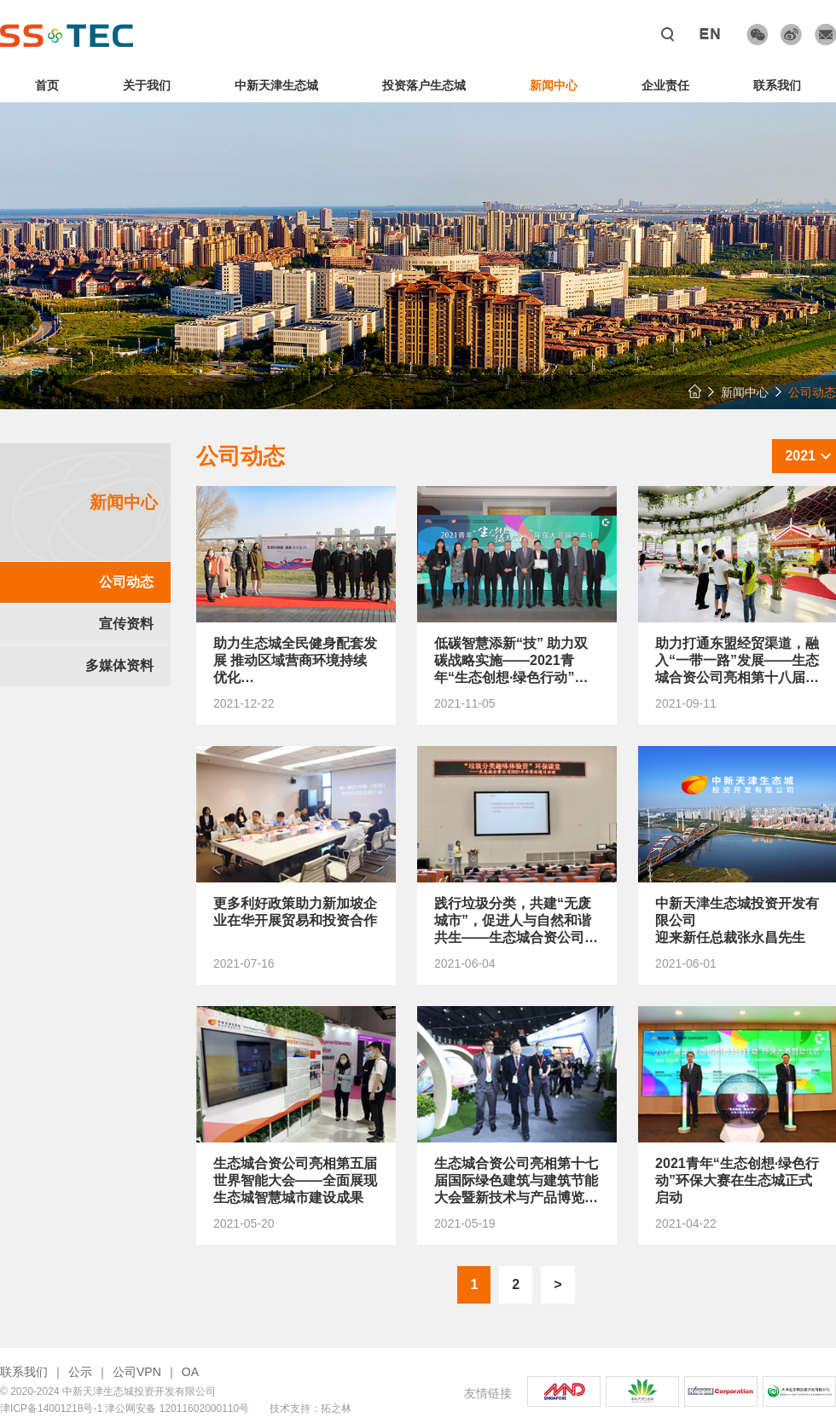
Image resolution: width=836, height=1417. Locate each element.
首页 (47, 85)
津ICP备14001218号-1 (51, 1408)
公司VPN (137, 1372)
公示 (80, 1372)
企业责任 (665, 85)
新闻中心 (554, 85)
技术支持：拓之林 (310, 1408)
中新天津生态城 (276, 85)
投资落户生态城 (424, 85)
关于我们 (147, 85)
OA (190, 1372)
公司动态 (126, 582)
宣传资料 (126, 623)
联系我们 (777, 85)
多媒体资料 (119, 665)
